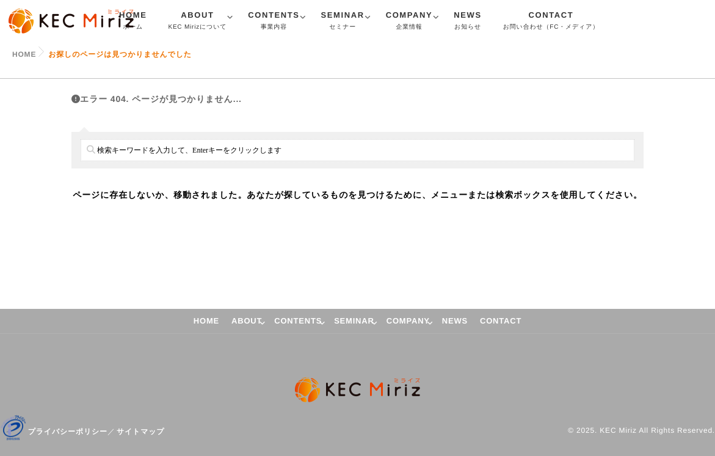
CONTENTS (273, 22)
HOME (206, 320)
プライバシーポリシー (67, 431)
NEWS (467, 22)
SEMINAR (343, 22)
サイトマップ (141, 431)
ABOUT (197, 22)
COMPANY (409, 22)
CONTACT (551, 22)
